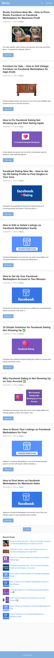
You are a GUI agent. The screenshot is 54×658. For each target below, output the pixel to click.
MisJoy (6, 3)
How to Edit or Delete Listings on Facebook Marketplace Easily (22, 226)
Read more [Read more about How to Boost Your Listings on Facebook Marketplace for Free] (8, 469)
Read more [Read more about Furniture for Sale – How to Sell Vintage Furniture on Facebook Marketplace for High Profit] (8, 109)
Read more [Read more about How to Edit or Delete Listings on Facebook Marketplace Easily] (8, 265)
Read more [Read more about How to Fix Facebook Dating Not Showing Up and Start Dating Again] (8, 160)
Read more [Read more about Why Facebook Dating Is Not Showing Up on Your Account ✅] (8, 418)
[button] (41, 3)
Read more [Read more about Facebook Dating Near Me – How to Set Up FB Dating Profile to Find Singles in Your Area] (8, 214)
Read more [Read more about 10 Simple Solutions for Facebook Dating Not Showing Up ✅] (8, 367)
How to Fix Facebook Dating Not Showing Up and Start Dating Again (24, 121)
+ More (27, 529)
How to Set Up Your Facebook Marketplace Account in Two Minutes (24, 278)
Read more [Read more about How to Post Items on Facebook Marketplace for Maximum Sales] (8, 520)
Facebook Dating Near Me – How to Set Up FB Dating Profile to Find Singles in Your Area (25, 174)
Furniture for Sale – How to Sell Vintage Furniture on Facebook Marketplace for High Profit (26, 69)
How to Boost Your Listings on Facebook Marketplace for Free (26, 431)
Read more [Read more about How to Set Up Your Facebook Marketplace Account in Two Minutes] (8, 316)
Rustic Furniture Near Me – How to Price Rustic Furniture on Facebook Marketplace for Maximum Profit (26, 15)
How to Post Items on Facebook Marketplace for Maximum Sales (21, 482)
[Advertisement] (27, 636)
